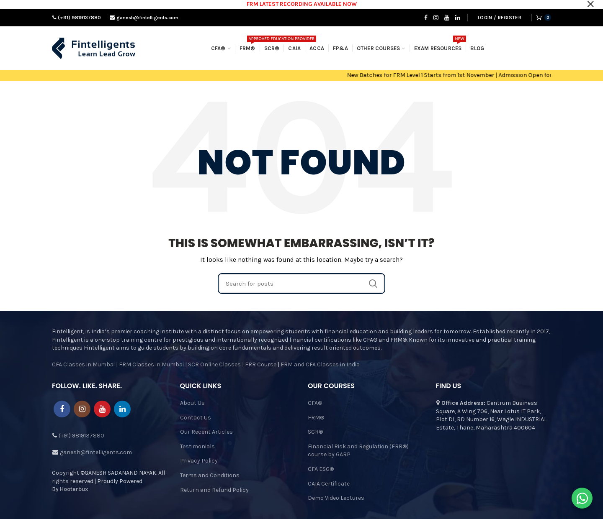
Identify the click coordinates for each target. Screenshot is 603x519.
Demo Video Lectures (336, 497)
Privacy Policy (199, 460)
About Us (192, 403)
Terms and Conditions (210, 475)
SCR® (315, 431)
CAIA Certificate (329, 483)
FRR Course (260, 364)
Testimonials (197, 446)
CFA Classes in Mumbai (83, 364)
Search (373, 283)
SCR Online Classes (214, 364)
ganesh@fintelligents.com (146, 17)
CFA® (315, 403)
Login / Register (499, 17)
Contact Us (195, 417)
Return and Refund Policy (214, 489)
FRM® (316, 417)
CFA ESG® (321, 469)
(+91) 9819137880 (79, 17)
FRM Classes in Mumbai (151, 364)
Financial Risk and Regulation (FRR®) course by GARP (358, 450)
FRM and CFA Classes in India (319, 364)
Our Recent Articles (206, 431)
